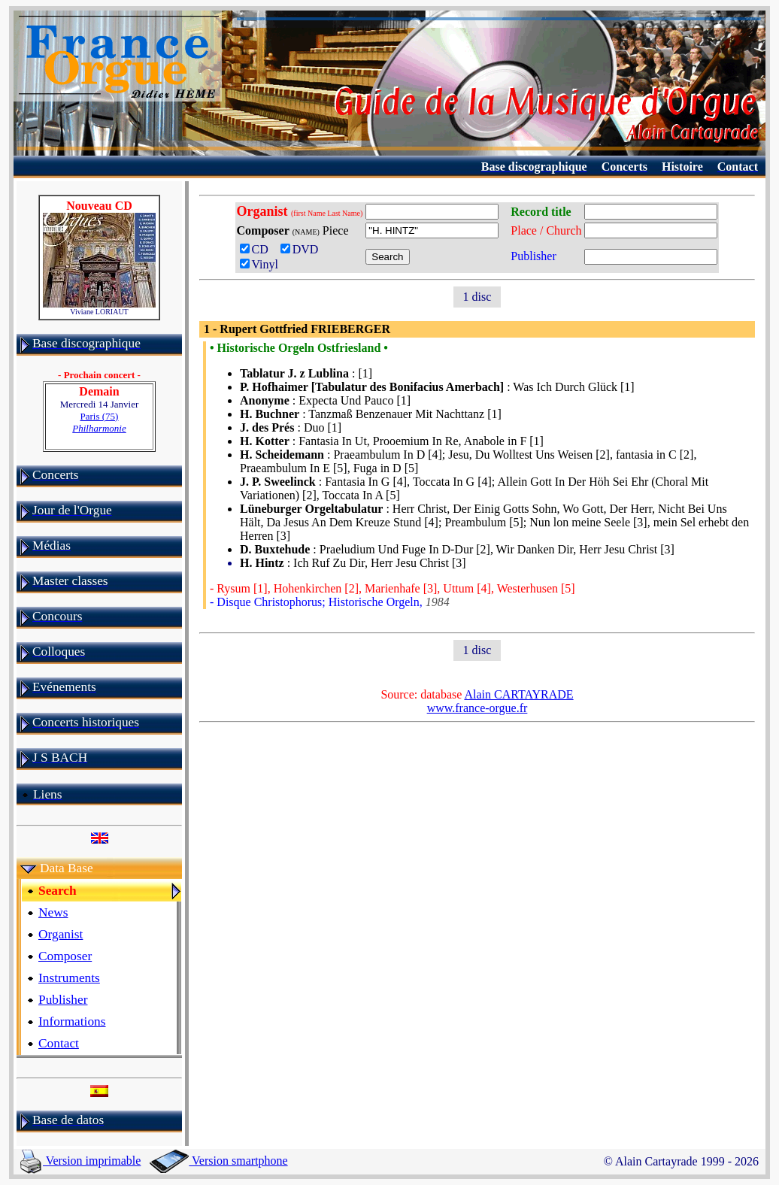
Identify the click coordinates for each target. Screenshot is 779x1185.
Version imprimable (80, 1160)
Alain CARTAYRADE (518, 694)
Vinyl (259, 264)
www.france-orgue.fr (477, 708)
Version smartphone (218, 1160)
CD (257, 249)
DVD (302, 249)
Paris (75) (99, 422)
